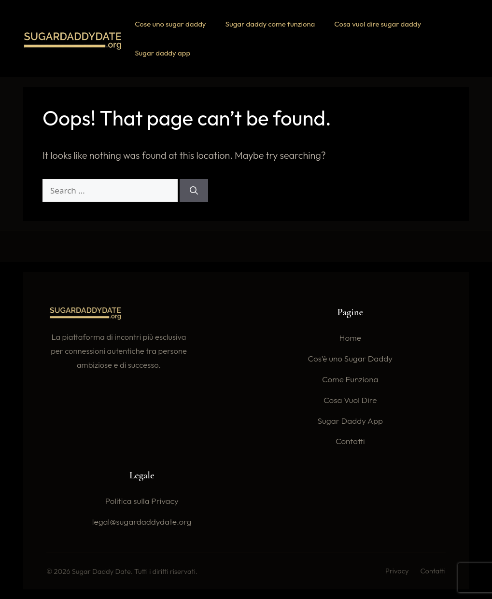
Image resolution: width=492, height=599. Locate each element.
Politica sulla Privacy (142, 501)
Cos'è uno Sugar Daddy (350, 358)
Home (350, 338)
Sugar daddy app (162, 52)
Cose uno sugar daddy (170, 23)
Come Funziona (350, 379)
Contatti (350, 441)
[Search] (194, 190)
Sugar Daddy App (350, 421)
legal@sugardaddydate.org (142, 521)
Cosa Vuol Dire (350, 400)
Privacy (397, 570)
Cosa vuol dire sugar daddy (377, 23)
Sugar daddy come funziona (270, 23)
